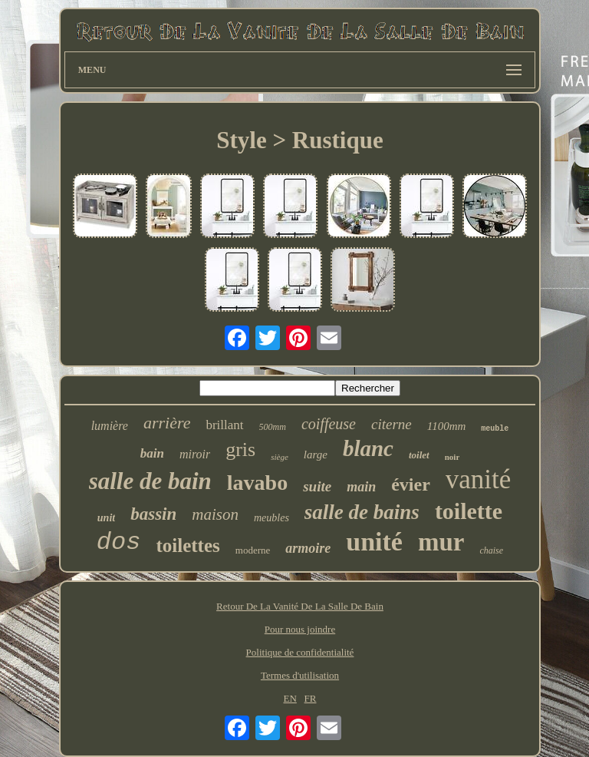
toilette (468, 511)
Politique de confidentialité (300, 652)
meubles (271, 518)
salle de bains (362, 512)
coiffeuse (328, 423)
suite (317, 486)
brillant (224, 425)
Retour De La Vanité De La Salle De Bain (299, 606)
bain (152, 453)
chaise (491, 550)
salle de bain (150, 481)
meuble (494, 429)
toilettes (187, 545)
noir (452, 456)
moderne (252, 550)
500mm (272, 426)
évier (410, 484)
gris (240, 449)
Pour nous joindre (300, 629)
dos (119, 542)
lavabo (257, 482)
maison (215, 514)
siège (279, 456)
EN (289, 698)
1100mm (446, 426)
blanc (368, 448)
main (361, 486)
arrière (167, 422)
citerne (391, 424)
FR (310, 698)
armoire (308, 548)
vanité (479, 479)
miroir (194, 454)
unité (374, 541)
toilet (419, 455)
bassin (153, 514)
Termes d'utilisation (300, 675)
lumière (109, 425)
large (315, 454)
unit (106, 518)
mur (441, 542)
